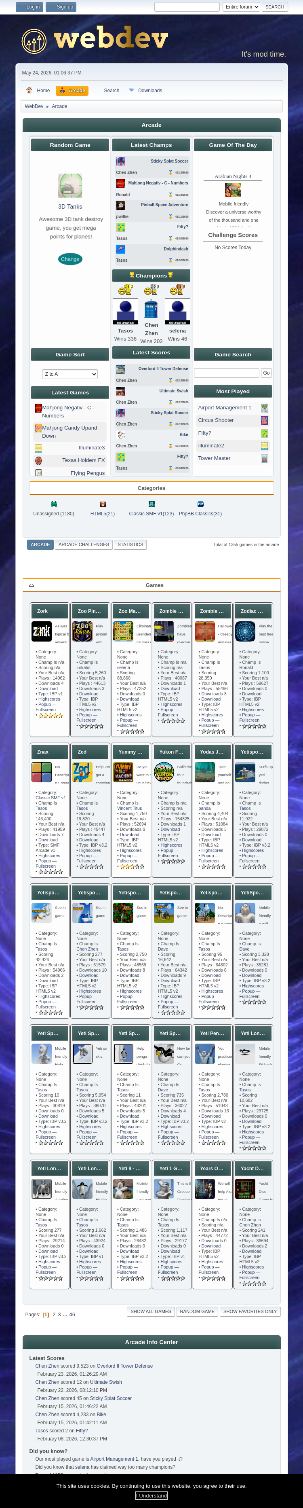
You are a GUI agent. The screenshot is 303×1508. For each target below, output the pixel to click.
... (66, 1314)
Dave (163, 949)
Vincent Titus (129, 808)
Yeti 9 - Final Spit (138, 1168)
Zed (82, 752)
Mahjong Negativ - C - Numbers (68, 412)
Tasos (204, 667)
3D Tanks (70, 207)
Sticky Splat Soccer (111, 1398)
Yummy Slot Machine (143, 752)
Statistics (130, 544)
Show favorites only (250, 1311)
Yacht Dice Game (260, 1168)
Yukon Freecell (176, 752)
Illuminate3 (92, 448)
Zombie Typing (176, 611)
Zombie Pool (214, 611)
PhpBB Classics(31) (200, 514)
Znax (42, 752)
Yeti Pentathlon (217, 1033)
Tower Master (214, 458)
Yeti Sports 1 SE (177, 1033)
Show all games (150, 1311)
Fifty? (204, 433)
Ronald (246, 667)
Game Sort (69, 354)
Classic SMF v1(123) (151, 514)
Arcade (40, 544)
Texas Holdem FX (83, 460)
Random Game (197, 1311)
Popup (44, 704)
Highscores (49, 699)
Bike (101, 1414)
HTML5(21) (102, 514)
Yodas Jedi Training (222, 752)
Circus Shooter (216, 420)
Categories (152, 488)
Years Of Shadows (221, 1168)
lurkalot (83, 667)
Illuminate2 (211, 446)
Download (48, 688)
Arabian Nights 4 (233, 176)
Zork (42, 611)
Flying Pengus (88, 473)
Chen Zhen (87, 949)
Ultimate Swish (106, 1382)
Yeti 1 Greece (174, 1168)
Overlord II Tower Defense (125, 1366)
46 (72, 1314)
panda (205, 808)
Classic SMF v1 (51, 797)
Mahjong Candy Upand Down (69, 432)
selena (123, 667)
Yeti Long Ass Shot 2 (102, 1168)
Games (155, 585)
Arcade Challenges (84, 544)
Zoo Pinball (91, 611)
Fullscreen (46, 709)
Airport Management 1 (224, 408)
